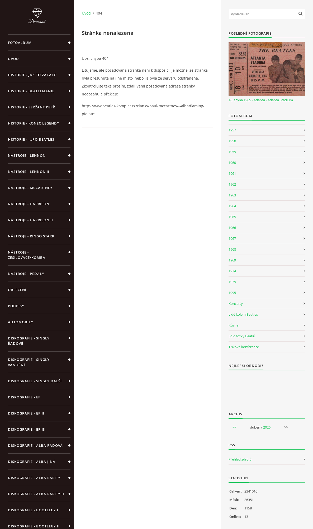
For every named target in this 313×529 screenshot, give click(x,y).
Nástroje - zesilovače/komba (26, 255)
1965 (232, 216)
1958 (232, 141)
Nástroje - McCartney (30, 187)
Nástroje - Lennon (27, 155)
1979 (232, 281)
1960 (232, 162)
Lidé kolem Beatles (243, 314)
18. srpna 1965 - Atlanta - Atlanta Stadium (261, 100)
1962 (232, 184)
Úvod (13, 58)
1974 (232, 271)
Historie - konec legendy (33, 123)
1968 (232, 249)
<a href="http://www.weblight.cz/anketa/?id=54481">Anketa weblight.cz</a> (267, 387)
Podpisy (16, 305)
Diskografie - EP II (26, 413)
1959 (232, 151)
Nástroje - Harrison (28, 203)
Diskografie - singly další (35, 381)
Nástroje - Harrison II (30, 220)
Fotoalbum (20, 42)
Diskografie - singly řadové (29, 341)
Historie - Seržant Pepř (31, 107)
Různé (233, 325)
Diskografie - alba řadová (35, 445)
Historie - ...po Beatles (31, 139)
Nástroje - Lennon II (28, 171)
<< (234, 427)
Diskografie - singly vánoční (29, 362)
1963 (232, 195)
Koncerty (236, 303)
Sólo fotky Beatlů (242, 336)
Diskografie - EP (24, 397)
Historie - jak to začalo (32, 74)
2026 (267, 427)
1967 (232, 238)
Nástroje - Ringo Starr (31, 236)
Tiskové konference (244, 346)
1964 (232, 206)
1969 (232, 260)
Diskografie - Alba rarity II (36, 493)
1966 (232, 227)
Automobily (20, 322)
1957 (232, 130)
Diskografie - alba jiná (31, 461)
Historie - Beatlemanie (31, 91)
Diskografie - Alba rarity (34, 477)
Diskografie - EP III (27, 429)
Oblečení (17, 289)
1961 (232, 173)
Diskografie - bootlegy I (33, 510)
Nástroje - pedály (26, 273)
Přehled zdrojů (240, 459)
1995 (232, 292)
